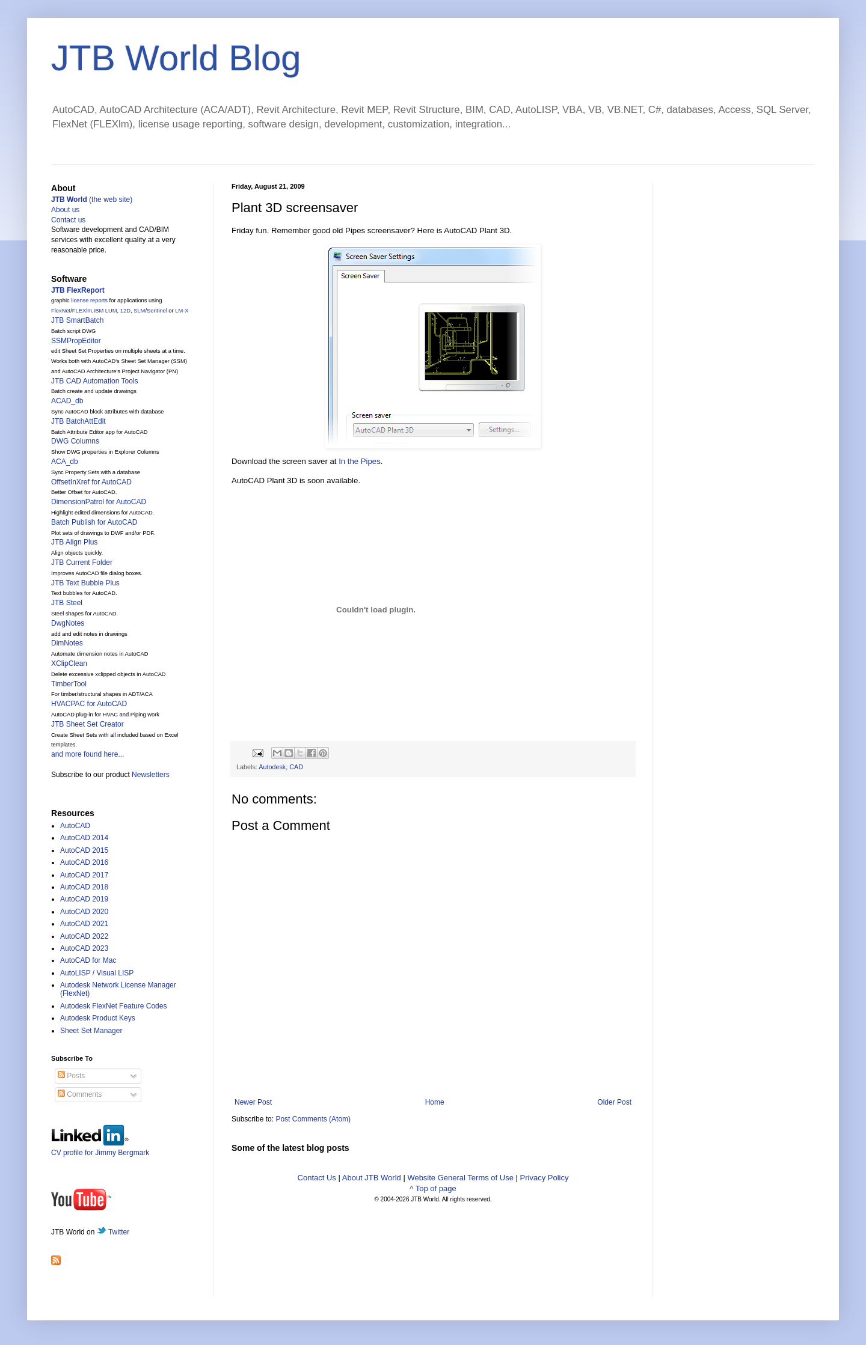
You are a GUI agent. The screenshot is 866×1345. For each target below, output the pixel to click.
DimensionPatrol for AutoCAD (98, 502)
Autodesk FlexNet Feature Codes (113, 1006)
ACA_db (64, 461)
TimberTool (69, 684)
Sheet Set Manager (91, 1030)
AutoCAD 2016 (84, 862)
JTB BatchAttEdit (78, 421)
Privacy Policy (544, 1177)
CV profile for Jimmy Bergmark (100, 1148)
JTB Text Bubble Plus (85, 583)
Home (434, 1102)
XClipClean (69, 663)
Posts (71, 1076)
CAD (296, 766)
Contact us (68, 220)
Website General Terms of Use (460, 1177)
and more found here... (87, 754)
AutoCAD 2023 (84, 948)
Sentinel (157, 311)
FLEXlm (82, 311)
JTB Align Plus (74, 542)
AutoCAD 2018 (84, 887)
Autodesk (272, 766)
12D (125, 311)
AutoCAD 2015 (84, 850)
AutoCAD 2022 (84, 936)
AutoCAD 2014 (84, 838)
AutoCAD (75, 826)
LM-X (181, 311)
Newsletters (151, 774)
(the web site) (91, 199)
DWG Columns (75, 441)
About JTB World (371, 1177)
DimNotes (67, 643)
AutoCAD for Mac (88, 960)
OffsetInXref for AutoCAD (91, 482)
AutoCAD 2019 (84, 899)
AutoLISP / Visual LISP (97, 973)
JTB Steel (66, 603)
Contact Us (317, 1177)
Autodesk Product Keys (97, 1018)
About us (65, 210)
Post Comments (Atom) (313, 1119)
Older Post (614, 1102)
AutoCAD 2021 (84, 924)
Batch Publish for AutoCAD (94, 522)
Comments (80, 1094)
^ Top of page (433, 1188)
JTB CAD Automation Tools (94, 381)
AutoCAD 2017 (84, 875)
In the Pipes (360, 461)
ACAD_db (67, 401)
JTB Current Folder (81, 562)
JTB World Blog (176, 58)
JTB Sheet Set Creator (87, 724)
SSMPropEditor (76, 341)
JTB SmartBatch (77, 320)
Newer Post (253, 1102)
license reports (89, 300)
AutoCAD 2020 (84, 911)
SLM (139, 311)
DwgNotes (67, 623)
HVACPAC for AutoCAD (89, 704)
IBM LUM (105, 311)
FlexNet (60, 311)
